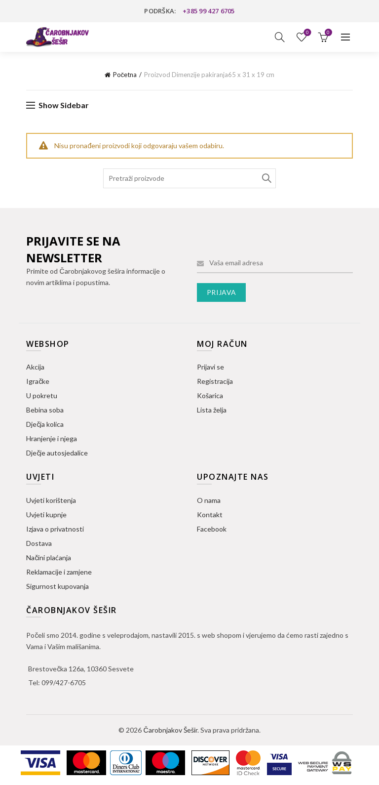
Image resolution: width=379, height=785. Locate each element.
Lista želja (306, 33)
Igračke (37, 381)
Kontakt (210, 514)
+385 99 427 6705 (209, 10)
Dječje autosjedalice (57, 453)
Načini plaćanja (48, 557)
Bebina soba (45, 410)
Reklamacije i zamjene (59, 572)
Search (266, 178)
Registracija (215, 381)
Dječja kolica (45, 424)
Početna (125, 75)
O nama (209, 500)
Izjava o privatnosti (55, 529)
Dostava (39, 543)
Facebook (212, 529)
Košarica (210, 395)
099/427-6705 (63, 682)
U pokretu (41, 395)
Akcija (35, 367)
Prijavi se (210, 367)
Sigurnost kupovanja (57, 586)
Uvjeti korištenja (51, 500)
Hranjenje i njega (51, 438)
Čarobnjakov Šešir (170, 730)
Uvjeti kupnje (46, 514)
